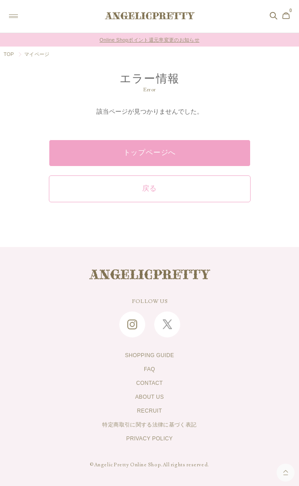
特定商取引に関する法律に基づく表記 (149, 425)
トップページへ (149, 152)
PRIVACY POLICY (149, 438)
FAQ (149, 369)
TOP (9, 54)
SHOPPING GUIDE (149, 355)
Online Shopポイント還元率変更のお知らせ (149, 40)
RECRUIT (149, 411)
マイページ (36, 54)
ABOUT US (149, 397)
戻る (149, 188)
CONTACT (149, 383)
